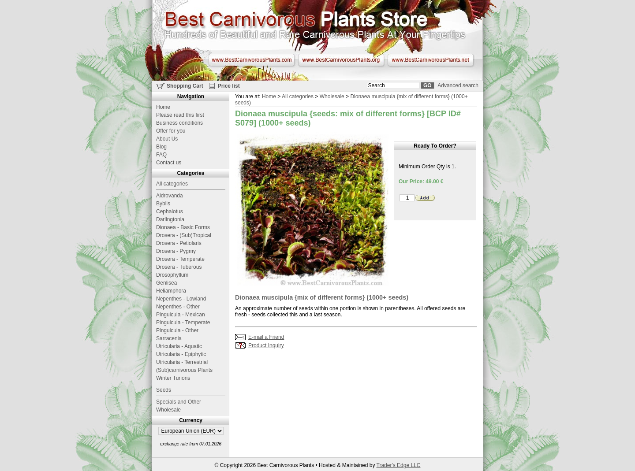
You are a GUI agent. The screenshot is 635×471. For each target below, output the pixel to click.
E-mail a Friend (266, 337)
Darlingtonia (170, 219)
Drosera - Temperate (180, 259)
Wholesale (332, 96)
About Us (167, 139)
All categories (298, 96)
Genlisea (166, 283)
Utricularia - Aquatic (179, 346)
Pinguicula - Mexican (180, 315)
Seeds (163, 390)
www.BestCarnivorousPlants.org (341, 60)
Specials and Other (178, 402)
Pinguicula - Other (177, 330)
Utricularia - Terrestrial (182, 362)
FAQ (161, 155)
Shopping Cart (185, 86)
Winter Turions (173, 378)
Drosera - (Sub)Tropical (183, 235)
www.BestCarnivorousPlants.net (431, 60)
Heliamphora (171, 291)
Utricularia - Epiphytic (181, 354)
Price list (229, 86)
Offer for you (170, 131)
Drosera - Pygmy (176, 251)
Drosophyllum (172, 275)
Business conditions (179, 123)
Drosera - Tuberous (179, 267)
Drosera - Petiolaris (179, 243)
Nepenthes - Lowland (181, 299)
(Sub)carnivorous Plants (184, 370)
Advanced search (457, 85)
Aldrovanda (169, 196)
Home (269, 96)
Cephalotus (169, 211)
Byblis (163, 203)
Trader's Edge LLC (399, 465)
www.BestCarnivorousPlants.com (252, 60)
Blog (161, 147)
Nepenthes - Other (178, 307)
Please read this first (180, 115)
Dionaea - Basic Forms (183, 227)
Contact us (168, 162)
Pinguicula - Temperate (183, 322)
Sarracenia (169, 338)
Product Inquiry (266, 345)
